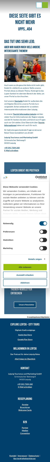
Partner (25, 428)
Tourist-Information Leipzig (24, 114)
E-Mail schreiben (25, 387)
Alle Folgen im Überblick (25, 359)
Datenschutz (34, 456)
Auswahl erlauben (24, 275)
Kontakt (12, 456)
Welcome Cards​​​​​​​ (25, 410)
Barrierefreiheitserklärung (24, 458)
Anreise (25, 404)
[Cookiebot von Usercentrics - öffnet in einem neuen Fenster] (35, 177)
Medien (25, 430)
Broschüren (25, 407)
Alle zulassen (25, 267)
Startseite (19, 101)
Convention (25, 433)
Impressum (22, 456)
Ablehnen (24, 283)
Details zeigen (35, 259)
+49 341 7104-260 (25, 384)
